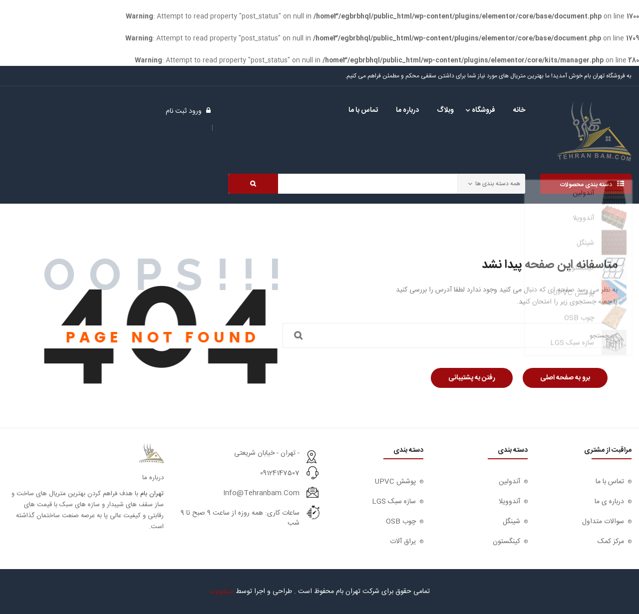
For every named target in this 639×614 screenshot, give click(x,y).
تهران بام (152, 493)
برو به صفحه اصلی (565, 378)
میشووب (221, 592)
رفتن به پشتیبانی (471, 378)
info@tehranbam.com (261, 493)
